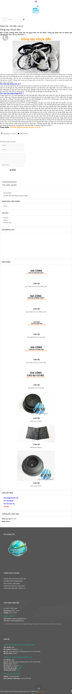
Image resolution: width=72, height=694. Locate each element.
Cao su (2, 88)
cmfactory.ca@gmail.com (19, 618)
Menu (4, 19)
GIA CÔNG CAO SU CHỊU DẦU (36, 337)
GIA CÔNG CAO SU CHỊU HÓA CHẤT (36, 286)
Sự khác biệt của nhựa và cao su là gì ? (15, 196)
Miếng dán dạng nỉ (36, 447)
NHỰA (5, 220)
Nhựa (5, 206)
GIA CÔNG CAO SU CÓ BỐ (36, 388)
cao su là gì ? (7, 193)
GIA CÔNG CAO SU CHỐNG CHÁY (36, 312)
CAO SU (6, 218)
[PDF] (21, 649)
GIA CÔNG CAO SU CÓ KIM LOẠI (36, 362)
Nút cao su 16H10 (36, 421)
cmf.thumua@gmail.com (17, 620)
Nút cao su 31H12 (36, 486)
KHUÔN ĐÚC (7, 222)
